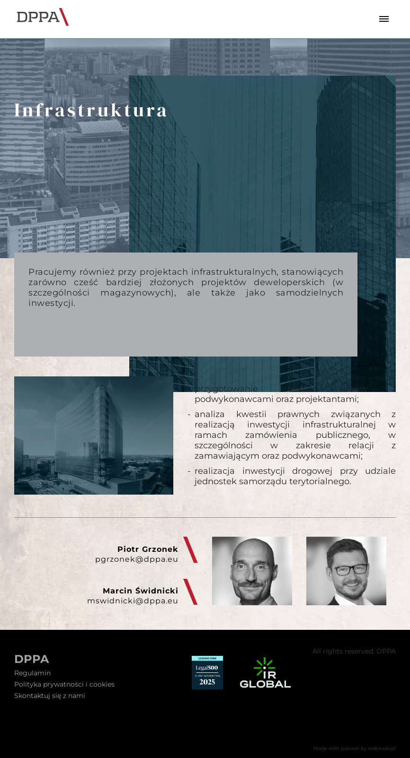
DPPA (31, 659)
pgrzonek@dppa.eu (136, 559)
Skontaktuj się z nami (49, 695)
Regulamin (32, 673)
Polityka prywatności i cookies (64, 684)
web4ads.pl (382, 748)
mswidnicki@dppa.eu (132, 600)
